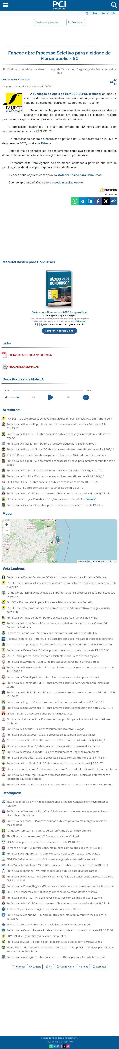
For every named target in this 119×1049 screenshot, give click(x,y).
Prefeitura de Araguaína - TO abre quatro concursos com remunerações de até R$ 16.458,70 (57, 916)
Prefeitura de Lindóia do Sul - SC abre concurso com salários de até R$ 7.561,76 (55, 763)
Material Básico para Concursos (79, 175)
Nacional (19, 966)
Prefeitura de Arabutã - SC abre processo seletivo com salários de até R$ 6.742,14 (56, 757)
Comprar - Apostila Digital (59, 330)
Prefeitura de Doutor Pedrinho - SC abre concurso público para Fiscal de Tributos (56, 577)
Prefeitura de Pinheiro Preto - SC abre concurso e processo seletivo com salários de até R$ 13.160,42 (61, 694)
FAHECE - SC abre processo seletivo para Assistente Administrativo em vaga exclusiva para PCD (59, 610)
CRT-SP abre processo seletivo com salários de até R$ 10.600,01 (45, 842)
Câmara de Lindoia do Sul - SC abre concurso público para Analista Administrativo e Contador (58, 721)
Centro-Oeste (65, 966)
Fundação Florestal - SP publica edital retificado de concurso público (49, 830)
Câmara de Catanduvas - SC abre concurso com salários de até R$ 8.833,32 (52, 633)
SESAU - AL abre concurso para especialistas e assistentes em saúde (48, 924)
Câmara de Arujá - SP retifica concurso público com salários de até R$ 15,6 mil (54, 848)
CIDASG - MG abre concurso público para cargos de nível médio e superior (52, 859)
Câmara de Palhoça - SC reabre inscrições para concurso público (51, 499)
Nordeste (99, 966)
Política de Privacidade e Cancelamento (59, 1038)
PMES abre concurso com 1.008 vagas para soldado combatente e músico (52, 892)
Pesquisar (75, 22)
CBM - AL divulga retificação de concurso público (36, 936)
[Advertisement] (59, 36)
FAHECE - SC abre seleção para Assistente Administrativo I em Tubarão (50, 602)
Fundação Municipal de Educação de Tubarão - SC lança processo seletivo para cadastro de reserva (61, 594)
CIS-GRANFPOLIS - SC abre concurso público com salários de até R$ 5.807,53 (53, 482)
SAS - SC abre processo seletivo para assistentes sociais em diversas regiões (53, 656)
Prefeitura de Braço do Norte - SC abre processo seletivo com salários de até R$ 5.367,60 (60, 449)
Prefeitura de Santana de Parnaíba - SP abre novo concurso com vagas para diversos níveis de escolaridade (58, 813)
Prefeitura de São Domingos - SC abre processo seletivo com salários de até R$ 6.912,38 (60, 708)
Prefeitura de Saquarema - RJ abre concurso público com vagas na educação (53, 853)
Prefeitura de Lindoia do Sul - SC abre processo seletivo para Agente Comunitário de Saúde (58, 684)
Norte (83, 966)
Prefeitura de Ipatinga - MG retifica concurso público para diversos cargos (52, 871)
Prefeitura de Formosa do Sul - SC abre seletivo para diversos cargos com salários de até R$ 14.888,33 (61, 669)
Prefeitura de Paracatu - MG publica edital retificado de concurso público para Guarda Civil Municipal (60, 878)
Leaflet (82, 561)
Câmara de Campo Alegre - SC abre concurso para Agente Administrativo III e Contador (60, 644)
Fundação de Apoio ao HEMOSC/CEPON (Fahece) (67, 93)
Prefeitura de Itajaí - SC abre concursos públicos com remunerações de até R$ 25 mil (58, 493)
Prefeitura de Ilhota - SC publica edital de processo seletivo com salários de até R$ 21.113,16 (57, 426)
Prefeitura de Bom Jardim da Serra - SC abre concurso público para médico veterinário (59, 784)
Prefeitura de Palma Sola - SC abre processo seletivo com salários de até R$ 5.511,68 (58, 650)
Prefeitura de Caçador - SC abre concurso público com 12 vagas (45, 729)
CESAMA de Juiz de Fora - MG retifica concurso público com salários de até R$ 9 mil (57, 865)
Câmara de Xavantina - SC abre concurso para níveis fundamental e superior (53, 746)
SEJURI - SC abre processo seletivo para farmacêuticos (39, 713)
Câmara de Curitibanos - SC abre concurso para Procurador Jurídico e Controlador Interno (62, 769)
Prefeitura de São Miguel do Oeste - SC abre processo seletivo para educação (54, 677)
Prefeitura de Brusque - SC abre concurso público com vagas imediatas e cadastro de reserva (59, 436)
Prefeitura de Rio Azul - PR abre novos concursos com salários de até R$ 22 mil (54, 897)
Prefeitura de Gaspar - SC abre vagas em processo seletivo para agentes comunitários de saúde (61, 462)
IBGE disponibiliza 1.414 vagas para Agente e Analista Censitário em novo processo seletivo (57, 803)
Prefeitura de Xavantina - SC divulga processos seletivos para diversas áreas (53, 661)
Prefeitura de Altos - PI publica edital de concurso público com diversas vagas (54, 941)
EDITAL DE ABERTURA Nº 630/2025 (30, 355)
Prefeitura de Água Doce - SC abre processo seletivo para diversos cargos (51, 734)
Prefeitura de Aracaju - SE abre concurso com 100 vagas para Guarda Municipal (56, 957)
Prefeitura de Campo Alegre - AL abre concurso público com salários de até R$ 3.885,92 (60, 930)
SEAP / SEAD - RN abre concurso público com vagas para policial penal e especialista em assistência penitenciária (61, 949)
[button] (5, 5)
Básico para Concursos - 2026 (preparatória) (60, 312)
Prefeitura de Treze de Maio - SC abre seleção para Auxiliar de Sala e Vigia (52, 617)
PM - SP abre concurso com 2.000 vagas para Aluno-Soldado (43, 836)
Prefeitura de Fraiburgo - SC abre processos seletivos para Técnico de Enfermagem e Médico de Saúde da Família (58, 776)
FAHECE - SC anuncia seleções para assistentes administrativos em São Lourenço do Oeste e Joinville (62, 585)
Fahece (46, 143)
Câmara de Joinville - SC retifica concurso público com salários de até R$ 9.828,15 (56, 740)
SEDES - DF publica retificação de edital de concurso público (43, 909)
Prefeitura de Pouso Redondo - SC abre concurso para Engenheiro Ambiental (53, 752)
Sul (48, 966)
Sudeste (35, 966)
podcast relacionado (68, 182)
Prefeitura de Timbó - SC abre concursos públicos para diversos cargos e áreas (55, 470)
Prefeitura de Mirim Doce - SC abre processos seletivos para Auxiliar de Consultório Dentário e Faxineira (57, 625)
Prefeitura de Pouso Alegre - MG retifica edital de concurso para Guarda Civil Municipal (60, 886)
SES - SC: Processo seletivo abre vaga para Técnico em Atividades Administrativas (56, 455)
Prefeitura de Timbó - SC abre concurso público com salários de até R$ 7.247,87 (55, 476)
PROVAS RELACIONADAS (24, 366)
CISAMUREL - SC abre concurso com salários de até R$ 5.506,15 (45, 487)
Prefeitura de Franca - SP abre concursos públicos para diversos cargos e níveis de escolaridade (57, 823)
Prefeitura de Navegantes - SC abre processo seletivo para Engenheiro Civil (52, 443)
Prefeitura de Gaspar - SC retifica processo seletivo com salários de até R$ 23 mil (55, 505)
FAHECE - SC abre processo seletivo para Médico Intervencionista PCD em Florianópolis (60, 418)
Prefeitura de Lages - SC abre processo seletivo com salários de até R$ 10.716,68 (55, 702)
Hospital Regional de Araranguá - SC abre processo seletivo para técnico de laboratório (60, 638)
